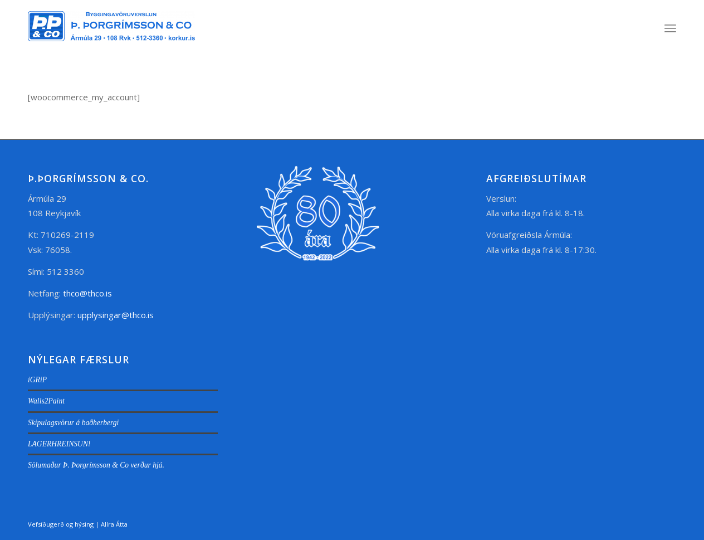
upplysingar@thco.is (116, 314)
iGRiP (37, 380)
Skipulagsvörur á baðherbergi (73, 423)
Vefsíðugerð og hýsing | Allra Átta (78, 524)
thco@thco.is (87, 293)
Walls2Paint (46, 401)
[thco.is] (111, 39)
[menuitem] (670, 28)
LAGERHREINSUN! (59, 444)
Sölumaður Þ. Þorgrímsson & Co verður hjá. (96, 465)
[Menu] (670, 28)
